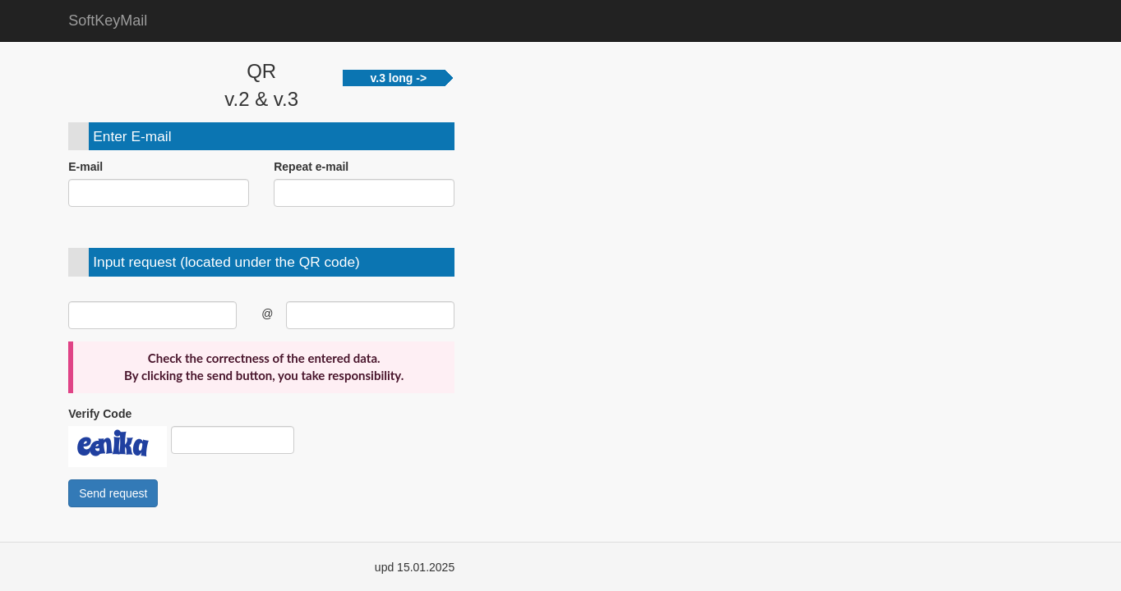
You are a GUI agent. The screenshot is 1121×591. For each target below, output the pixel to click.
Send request (113, 493)
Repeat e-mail (311, 166)
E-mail (85, 166)
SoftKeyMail (107, 20)
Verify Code (99, 413)
